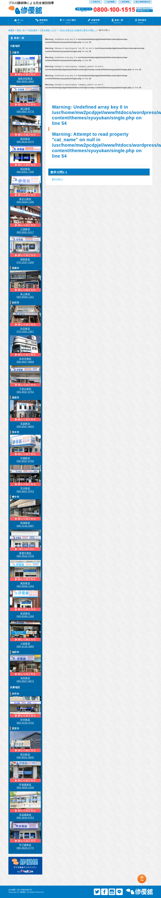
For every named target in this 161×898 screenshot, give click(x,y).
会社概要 (12, 890)
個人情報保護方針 (24, 890)
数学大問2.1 (57, 179)
